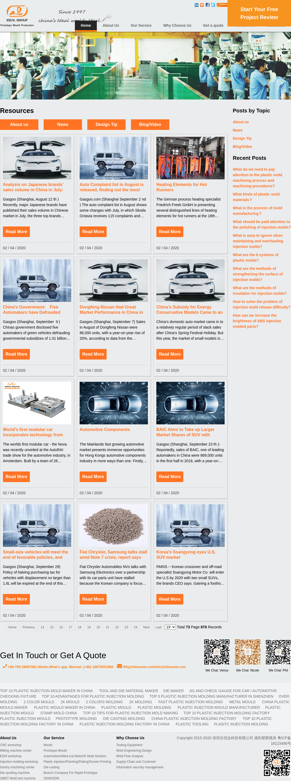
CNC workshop (10, 745)
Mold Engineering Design (134, 750)
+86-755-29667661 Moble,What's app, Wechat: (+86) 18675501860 (58, 667)
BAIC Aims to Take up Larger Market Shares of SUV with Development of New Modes (185, 434)
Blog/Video (150, 124)
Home (86, 25)
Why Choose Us (177, 25)
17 (70, 627)
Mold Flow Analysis (129, 756)
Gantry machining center (17, 767)
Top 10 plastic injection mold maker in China (47, 691)
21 (107, 627)
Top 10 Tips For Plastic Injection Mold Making (130, 713)
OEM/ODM (51, 778)
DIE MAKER (173, 691)
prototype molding (77, 718)
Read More (16, 231)
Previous (28, 627)
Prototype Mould (55, 750)
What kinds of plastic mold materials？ (256, 197)
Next (146, 627)
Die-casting (52, 767)
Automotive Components (105, 429)
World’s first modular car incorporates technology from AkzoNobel (33, 434)
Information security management (139, 767)
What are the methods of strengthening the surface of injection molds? (258, 274)
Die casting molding (124, 718)
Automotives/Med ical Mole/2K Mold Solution (75, 756)
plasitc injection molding (241, 724)
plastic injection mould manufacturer (219, 707)
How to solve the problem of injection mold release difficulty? (261, 304)
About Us (111, 25)
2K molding (141, 702)
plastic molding (155, 707)
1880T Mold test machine (18, 778)
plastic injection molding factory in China (125, 724)
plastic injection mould (25, 718)
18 (79, 627)
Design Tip (106, 124)
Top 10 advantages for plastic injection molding (93, 696)
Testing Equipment (129, 745)
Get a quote (213, 25)
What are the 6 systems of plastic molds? (256, 257)
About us (19, 124)
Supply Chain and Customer (136, 762)
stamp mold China (59, 713)
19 (89, 627)
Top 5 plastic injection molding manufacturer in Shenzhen (211, 696)
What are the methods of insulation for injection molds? (260, 291)
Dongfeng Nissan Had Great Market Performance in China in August (111, 312)
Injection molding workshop (19, 762)
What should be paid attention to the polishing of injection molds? (262, 224)
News (63, 124)
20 (98, 627)
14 (42, 627)
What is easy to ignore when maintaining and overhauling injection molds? (258, 241)
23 (126, 627)
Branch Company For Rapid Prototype (70, 773)
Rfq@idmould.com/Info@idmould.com (151, 667)
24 (135, 627)
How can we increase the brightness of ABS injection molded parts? (257, 321)
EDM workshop (10, 756)
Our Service (141, 25)
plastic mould (116, 707)
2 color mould (39, 702)
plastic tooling (192, 724)
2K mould (70, 702)
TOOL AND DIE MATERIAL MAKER (128, 691)
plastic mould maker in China (65, 707)
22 (117, 627)
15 (51, 627)
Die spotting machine (15, 773)
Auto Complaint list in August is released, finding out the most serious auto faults (112, 189)
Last (159, 627)
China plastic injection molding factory (194, 718)
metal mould (243, 702)
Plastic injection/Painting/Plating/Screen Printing (77, 762)
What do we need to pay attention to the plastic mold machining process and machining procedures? (257, 177)
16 (61, 627)
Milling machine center (15, 750)
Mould (48, 745)
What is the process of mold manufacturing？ (257, 211)
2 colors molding (105, 702)
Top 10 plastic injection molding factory (226, 713)
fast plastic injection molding (191, 702)
